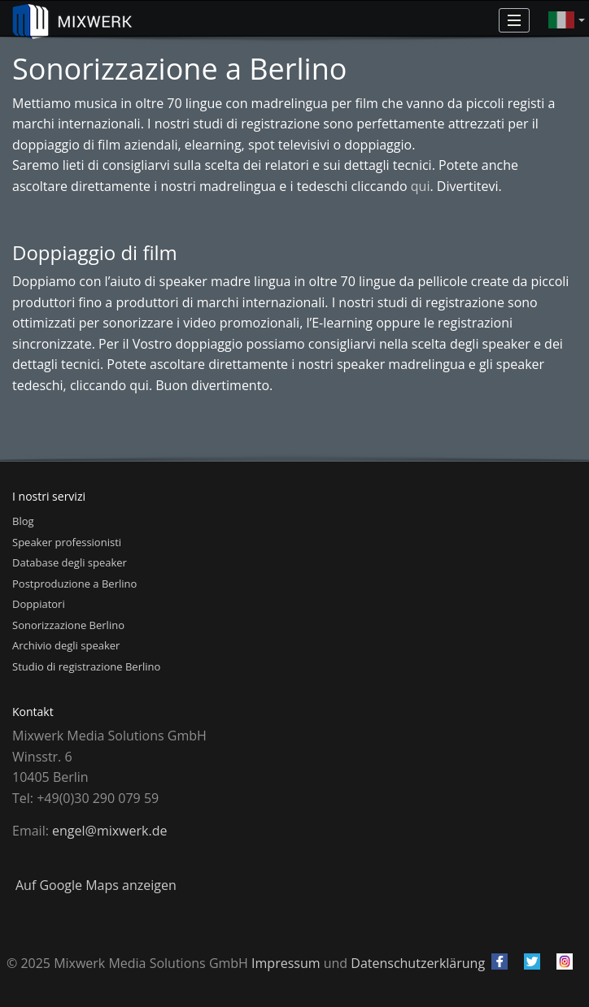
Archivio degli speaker (66, 645)
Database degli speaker (69, 562)
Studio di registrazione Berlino (86, 666)
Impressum (285, 963)
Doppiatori (38, 604)
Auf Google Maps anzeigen (96, 885)
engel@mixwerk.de (109, 831)
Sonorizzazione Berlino (68, 625)
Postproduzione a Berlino (74, 583)
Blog (23, 521)
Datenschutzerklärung (418, 963)
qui (420, 186)
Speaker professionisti (66, 542)
